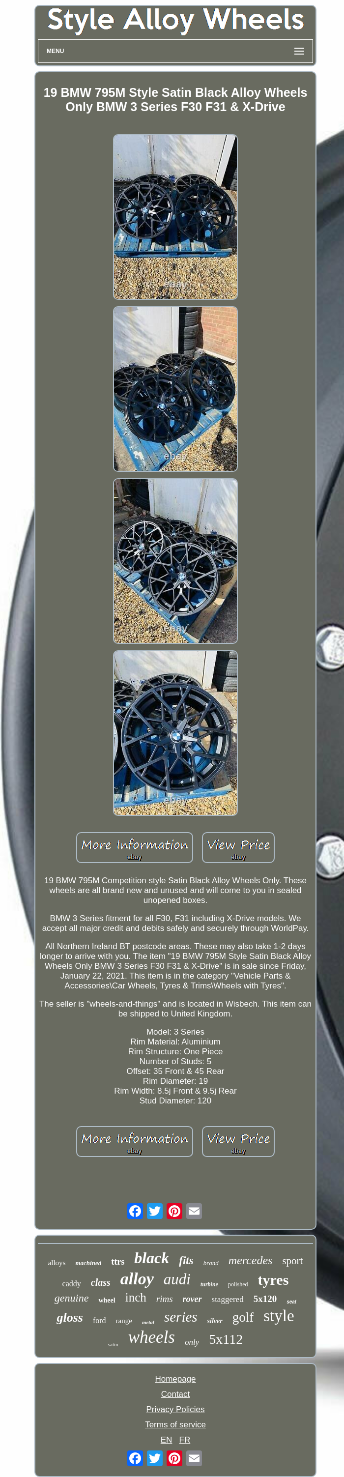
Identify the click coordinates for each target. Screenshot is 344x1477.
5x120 (265, 1299)
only (192, 1342)
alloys (57, 1263)
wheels (151, 1337)
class (101, 1282)
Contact (175, 1394)
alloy (137, 1279)
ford (99, 1320)
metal (148, 1322)
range (124, 1321)
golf (243, 1317)
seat (291, 1301)
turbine (209, 1284)
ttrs (117, 1262)
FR (185, 1440)
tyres (273, 1280)
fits (186, 1260)
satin (113, 1344)
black (151, 1258)
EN (166, 1440)
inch (135, 1297)
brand (211, 1263)
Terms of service (175, 1424)
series (181, 1317)
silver (215, 1321)
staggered (228, 1299)
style (278, 1316)
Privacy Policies (175, 1409)
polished (238, 1284)
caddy (71, 1283)
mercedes (251, 1260)
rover (192, 1299)
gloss (70, 1317)
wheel (106, 1300)
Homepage (175, 1379)
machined (88, 1263)
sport (292, 1261)
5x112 (226, 1339)
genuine (72, 1298)
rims (164, 1299)
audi (177, 1279)
